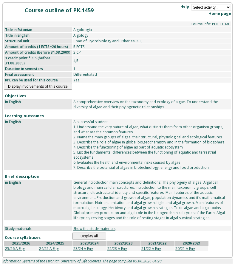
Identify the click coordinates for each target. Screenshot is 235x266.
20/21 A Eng (185, 248)
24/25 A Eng (49, 248)
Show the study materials (94, 228)
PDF (215, 24)
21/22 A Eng (151, 248)
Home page (219, 13)
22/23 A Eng (117, 248)
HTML (225, 24)
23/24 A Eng (83, 248)
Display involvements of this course (38, 86)
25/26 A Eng (15, 248)
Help (184, 6)
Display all (89, 236)
